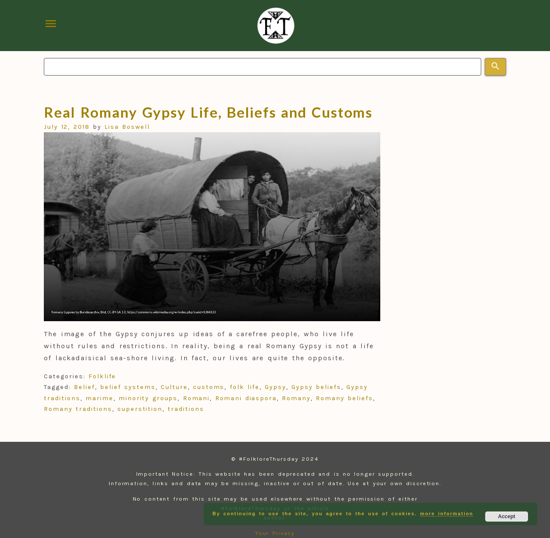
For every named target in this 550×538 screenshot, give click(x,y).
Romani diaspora (246, 398)
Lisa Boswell (127, 127)
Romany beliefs (344, 398)
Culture (174, 387)
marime (99, 398)
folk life (245, 387)
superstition (139, 409)
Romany (296, 398)
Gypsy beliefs (316, 387)
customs (208, 387)
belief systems (127, 387)
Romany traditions (78, 409)
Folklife (102, 376)
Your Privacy (275, 533)
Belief (84, 387)
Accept (506, 517)
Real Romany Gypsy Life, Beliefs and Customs (208, 112)
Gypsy (275, 387)
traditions (186, 409)
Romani (196, 398)
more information (447, 513)
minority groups (148, 398)
